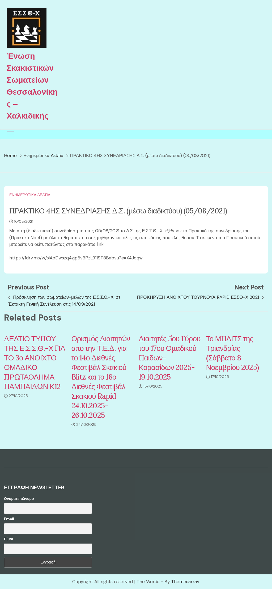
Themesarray (185, 581)
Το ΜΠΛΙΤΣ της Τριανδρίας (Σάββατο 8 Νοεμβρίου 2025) (232, 353)
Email (9, 518)
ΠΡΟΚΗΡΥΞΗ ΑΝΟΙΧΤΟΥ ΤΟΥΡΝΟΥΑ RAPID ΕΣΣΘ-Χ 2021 (198, 297)
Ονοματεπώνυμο (19, 498)
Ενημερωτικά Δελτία (29, 194)
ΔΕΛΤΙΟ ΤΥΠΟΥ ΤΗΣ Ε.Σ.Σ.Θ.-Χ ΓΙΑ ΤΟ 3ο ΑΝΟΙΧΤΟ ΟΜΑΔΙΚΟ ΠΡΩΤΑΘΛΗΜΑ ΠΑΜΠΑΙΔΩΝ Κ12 (34, 362)
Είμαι (8, 539)
